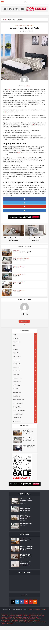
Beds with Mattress (19, 261)
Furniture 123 (17, 285)
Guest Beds (12, 619)
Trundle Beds (14, 624)
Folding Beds (4, 619)
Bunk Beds (19, 259)
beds (9, 89)
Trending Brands (21, 267)
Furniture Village (23, 626)
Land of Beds (4, 626)
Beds (16, 25)
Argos (39, 626)
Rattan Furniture (27, 621)
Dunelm (30, 626)
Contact (20, 618)
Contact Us (43, 613)
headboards (34, 125)
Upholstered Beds (28, 624)
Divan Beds (32, 618)
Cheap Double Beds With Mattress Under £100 (26, 502)
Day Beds (25, 618)
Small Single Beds (16, 623)
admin (25, 31)
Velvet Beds (37, 624)
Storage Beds (25, 623)
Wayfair (44, 626)
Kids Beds (25, 619)
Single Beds (35, 621)
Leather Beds (30, 25)
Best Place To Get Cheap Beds (22, 253)
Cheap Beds (22, 25)
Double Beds (39, 618)
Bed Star (35, 626)
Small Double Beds (6, 623)
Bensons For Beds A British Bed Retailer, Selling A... (26, 560)
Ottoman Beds (18, 621)
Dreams (3, 627)
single (18, 152)
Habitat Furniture (18, 269)
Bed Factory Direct (13, 626)
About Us (31, 613)
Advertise (37, 613)
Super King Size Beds (35, 623)
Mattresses (4, 621)
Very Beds (16, 277)
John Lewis (16, 293)
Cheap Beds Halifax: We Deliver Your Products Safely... (26, 568)
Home (4, 19)
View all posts (24, 322)
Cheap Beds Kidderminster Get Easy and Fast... (26, 520)
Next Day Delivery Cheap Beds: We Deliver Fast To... (25, 511)
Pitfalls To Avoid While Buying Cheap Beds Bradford (26, 553)
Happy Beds (9, 627)
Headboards (19, 619)
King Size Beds (33, 619)
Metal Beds (11, 621)
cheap (4, 112)
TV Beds (20, 624)
